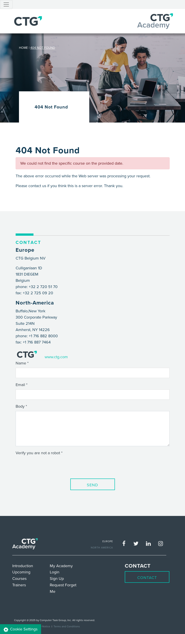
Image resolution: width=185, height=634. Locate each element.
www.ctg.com (56, 357)
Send (92, 485)
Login (54, 572)
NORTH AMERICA (102, 547)
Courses (19, 578)
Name (21, 363)
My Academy (61, 566)
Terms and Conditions (67, 626)
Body (20, 406)
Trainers (19, 585)
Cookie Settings (20, 629)
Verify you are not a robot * (39, 453)
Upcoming (21, 572)
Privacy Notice (41, 626)
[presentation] (49, 466)
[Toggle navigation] (6, 4)
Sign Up (57, 578)
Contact (147, 577)
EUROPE (107, 541)
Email (20, 384)
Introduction (22, 566)
